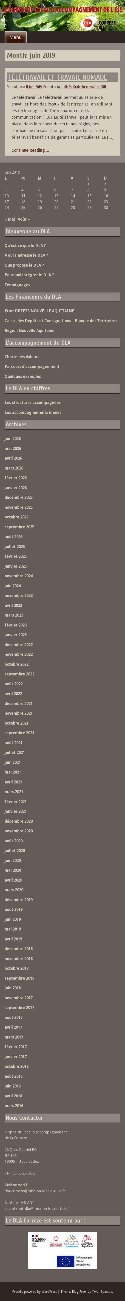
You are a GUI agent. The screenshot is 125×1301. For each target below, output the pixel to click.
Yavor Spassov (102, 1291)
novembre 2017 (19, 998)
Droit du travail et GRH (89, 87)
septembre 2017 (19, 1007)
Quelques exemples (23, 376)
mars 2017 (14, 1037)
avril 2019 (13, 939)
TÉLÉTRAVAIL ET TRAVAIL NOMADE (57, 77)
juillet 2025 (15, 546)
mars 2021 (14, 791)
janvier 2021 (16, 811)
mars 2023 (14, 615)
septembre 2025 (19, 527)
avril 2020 (13, 880)
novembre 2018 (19, 958)
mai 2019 (13, 929)
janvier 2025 (16, 566)
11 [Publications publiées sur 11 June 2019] (23, 195)
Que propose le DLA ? (24, 265)
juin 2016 (13, 1086)
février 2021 (16, 801)
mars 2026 (14, 468)
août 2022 (14, 684)
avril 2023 (13, 605)
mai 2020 (13, 870)
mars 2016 (14, 1105)
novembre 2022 (19, 654)
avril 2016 (13, 1096)
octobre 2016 (16, 1066)
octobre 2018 (16, 968)
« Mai (10, 219)
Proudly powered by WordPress (34, 1291)
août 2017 (14, 1017)
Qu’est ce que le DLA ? (25, 245)
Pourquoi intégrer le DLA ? (29, 275)
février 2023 (16, 625)
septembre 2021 (19, 733)
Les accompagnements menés (33, 412)
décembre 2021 (19, 703)
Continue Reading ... (30, 150)
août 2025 (14, 536)
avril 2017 (13, 1027)
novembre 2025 (19, 507)
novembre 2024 (19, 576)
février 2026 (16, 478)
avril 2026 (13, 458)
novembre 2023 (19, 595)
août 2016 (14, 1076)
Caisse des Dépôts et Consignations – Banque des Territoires (61, 321)
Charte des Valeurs (22, 357)
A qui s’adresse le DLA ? (26, 255)
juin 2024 (13, 586)
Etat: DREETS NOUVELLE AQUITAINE (39, 311)
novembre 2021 (19, 713)
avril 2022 (13, 693)
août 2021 (14, 743)
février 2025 (16, 556)
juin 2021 (13, 762)
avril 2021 (13, 782)
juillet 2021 (15, 752)
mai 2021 (13, 772)
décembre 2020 (19, 821)
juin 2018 (13, 988)
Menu (15, 37)
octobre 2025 (16, 517)
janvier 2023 (16, 634)
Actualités (64, 87)
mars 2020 (14, 890)
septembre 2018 (19, 978)
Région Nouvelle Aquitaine (29, 330)
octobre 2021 (16, 723)
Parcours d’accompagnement (32, 366)
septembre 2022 (19, 674)
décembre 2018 (19, 948)
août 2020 (14, 841)
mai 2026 (13, 448)
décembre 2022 (19, 644)
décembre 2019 (19, 899)
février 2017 (16, 1047)
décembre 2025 (19, 497)
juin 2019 (13, 919)
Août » (24, 219)
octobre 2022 (16, 664)
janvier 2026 (16, 487)
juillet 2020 (15, 850)
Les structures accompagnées (33, 402)
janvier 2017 (16, 1056)
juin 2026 (13, 438)
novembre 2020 (19, 831)
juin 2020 (13, 860)
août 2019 (14, 909)
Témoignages (17, 285)
